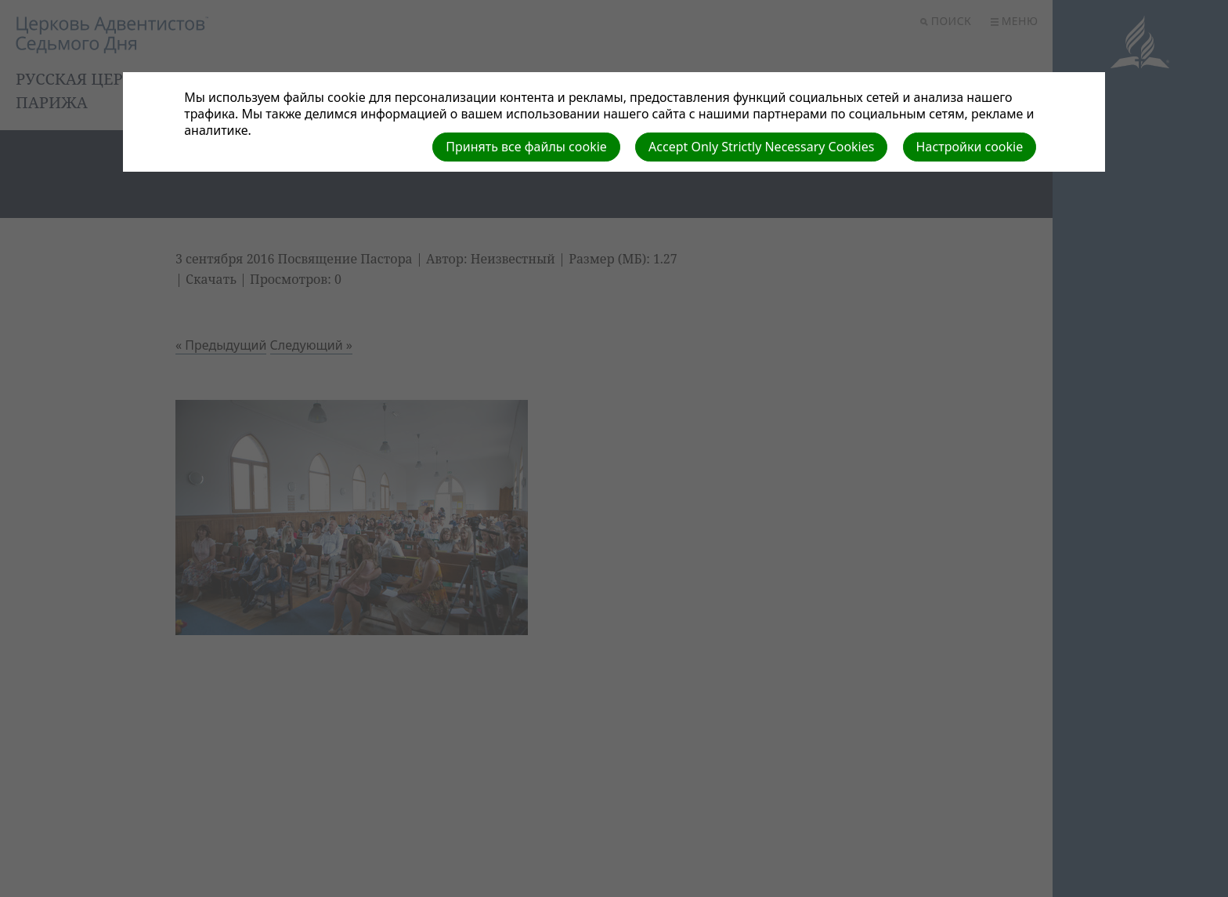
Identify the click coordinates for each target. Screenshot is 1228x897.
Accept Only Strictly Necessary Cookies (761, 146)
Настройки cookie (970, 146)
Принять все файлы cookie (526, 146)
